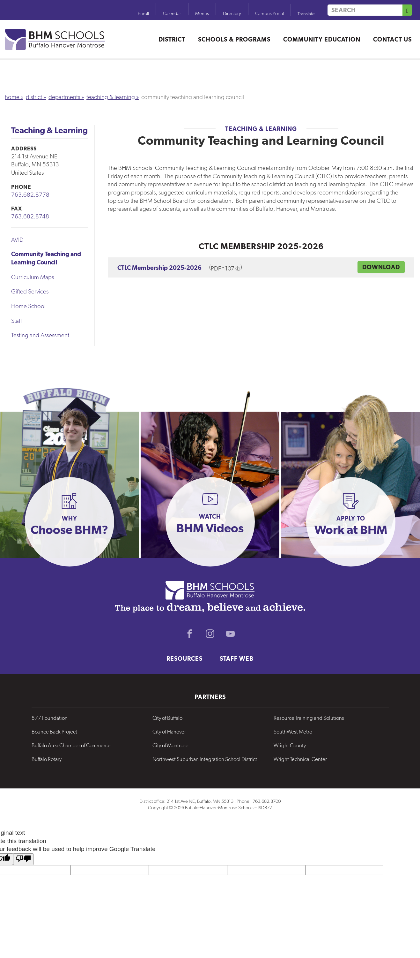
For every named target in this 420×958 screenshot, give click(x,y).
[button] (69, 521)
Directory (232, 13)
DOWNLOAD (381, 266)
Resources (184, 658)
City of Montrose (170, 745)
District (171, 39)
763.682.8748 (30, 216)
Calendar (172, 13)
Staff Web (237, 658)
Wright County (290, 745)
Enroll (143, 13)
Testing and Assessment (40, 335)
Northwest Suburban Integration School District (204, 759)
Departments (64, 97)
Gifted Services (29, 291)
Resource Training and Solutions (309, 718)
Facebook (189, 633)
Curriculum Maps (32, 277)
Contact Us (392, 39)
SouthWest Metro (293, 731)
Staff (16, 320)
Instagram (210, 633)
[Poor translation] (23, 859)
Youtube (230, 633)
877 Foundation (50, 718)
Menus (202, 13)
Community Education (321, 39)
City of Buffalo (167, 718)
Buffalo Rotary (47, 759)
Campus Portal (269, 13)
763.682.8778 (30, 194)
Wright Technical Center (300, 759)
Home (12, 97)
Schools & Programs (234, 39)
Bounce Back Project (54, 731)
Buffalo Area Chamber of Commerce (71, 745)
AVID (17, 239)
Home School (28, 306)
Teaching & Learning (110, 97)
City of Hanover (169, 731)
